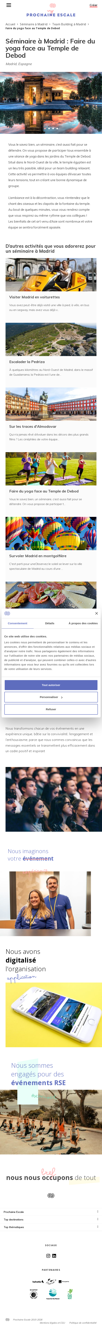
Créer (93, 5)
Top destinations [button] (51, 1219)
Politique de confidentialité (82, 1322)
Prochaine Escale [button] (51, 1212)
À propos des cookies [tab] (83, 623)
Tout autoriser (51, 685)
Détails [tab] (49, 623)
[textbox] (51, 186)
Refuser (51, 709)
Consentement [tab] (17, 623)
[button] (45, 128)
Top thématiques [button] (51, 1227)
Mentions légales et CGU (52, 1322)
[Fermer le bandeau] (96, 613)
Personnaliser (51, 697)
